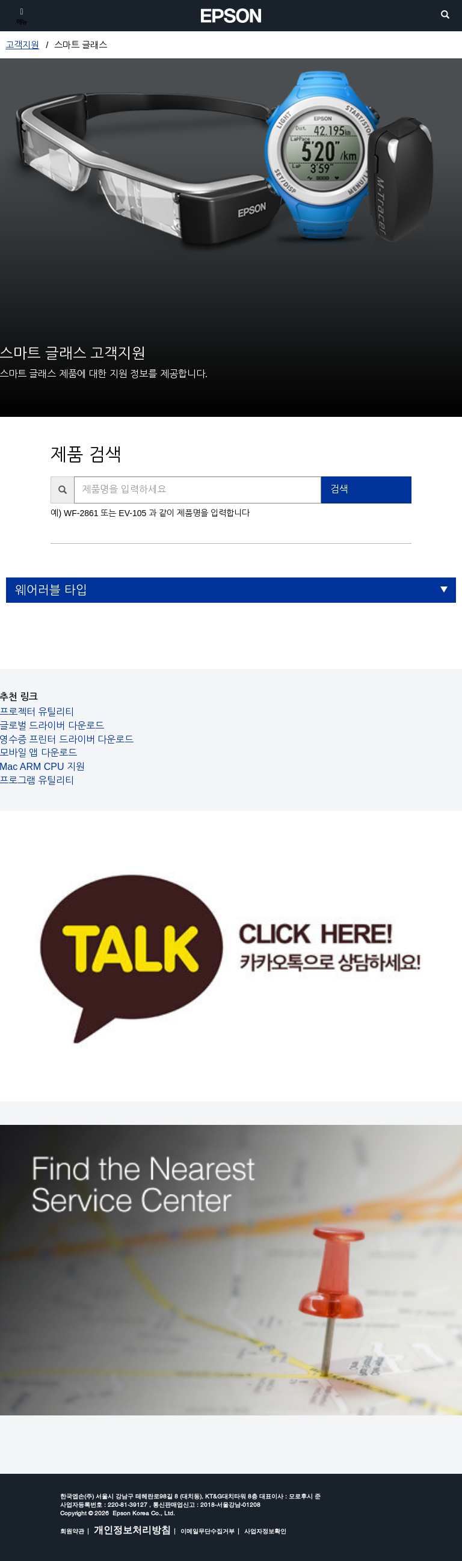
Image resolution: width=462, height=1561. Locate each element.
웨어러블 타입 (51, 590)
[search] (445, 15)
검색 (339, 489)
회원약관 (72, 1531)
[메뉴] (21, 15)
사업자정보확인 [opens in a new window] (265, 1531)
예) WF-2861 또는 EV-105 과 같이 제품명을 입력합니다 (150, 513)
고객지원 (22, 45)
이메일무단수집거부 (207, 1531)
